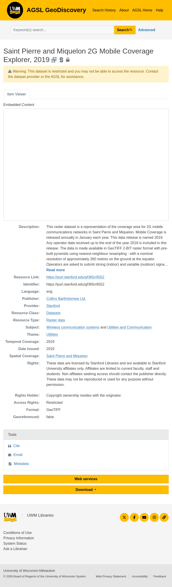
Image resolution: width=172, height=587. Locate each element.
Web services (86, 479)
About (124, 10)
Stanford (53, 306)
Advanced (146, 30)
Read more (55, 270)
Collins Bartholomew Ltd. (66, 299)
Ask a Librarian (15, 549)
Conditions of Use (17, 533)
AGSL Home (142, 10)
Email (17, 455)
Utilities (52, 334)
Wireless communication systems (72, 327)
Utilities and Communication (129, 327)
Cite (16, 446)
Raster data (55, 320)
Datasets (53, 313)
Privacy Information (18, 538)
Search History (104, 10)
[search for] (62, 30)
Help (159, 10)
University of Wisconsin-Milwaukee (29, 570)
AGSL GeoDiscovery (15, 12)
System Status (14, 543)
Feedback (159, 576)
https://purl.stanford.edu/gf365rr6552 (75, 277)
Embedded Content (18, 105)
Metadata (21, 464)
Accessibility (140, 576)
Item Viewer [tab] (16, 94)
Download (85, 490)
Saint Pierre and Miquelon (67, 356)
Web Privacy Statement (111, 576)
